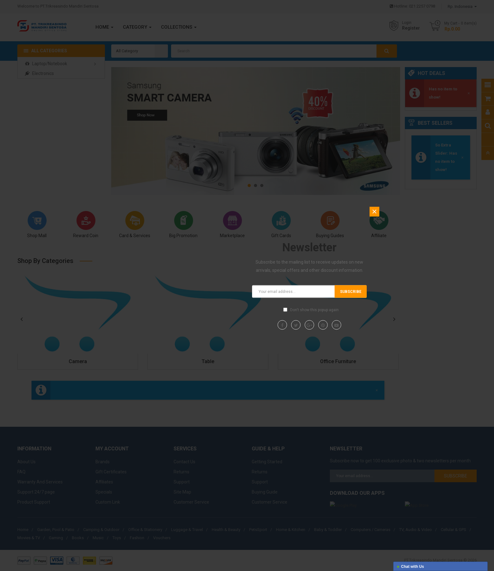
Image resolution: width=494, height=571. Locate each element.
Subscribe (350, 291)
